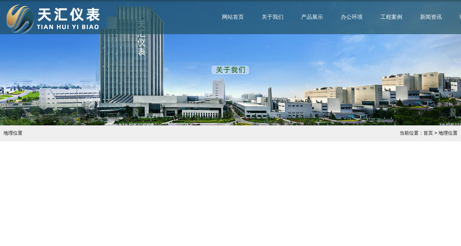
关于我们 (272, 17)
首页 (428, 133)
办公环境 (352, 17)
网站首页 (233, 17)
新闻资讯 (431, 17)
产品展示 (312, 17)
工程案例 (391, 17)
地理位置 (448, 133)
